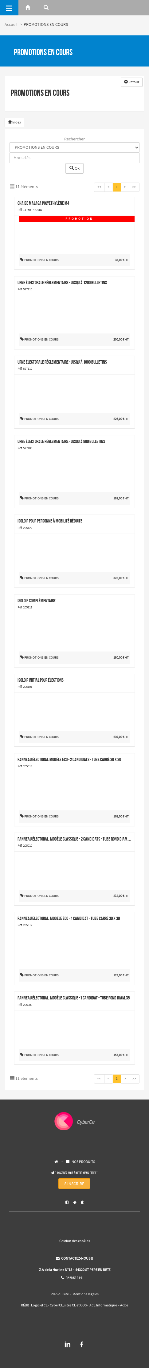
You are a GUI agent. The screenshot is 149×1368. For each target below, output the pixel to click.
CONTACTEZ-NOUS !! (74, 1258)
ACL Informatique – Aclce (108, 1305)
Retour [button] (131, 82)
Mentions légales (86, 1294)
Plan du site (60, 1294)
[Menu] (9, 7)
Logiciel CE (39, 1305)
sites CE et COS (75, 1305)
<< (99, 187)
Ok (74, 168)
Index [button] (14, 122)
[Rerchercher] (46, 7)
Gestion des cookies (74, 1241)
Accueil (11, 24)
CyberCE (56, 1305)
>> (134, 187)
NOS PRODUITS (83, 1162)
